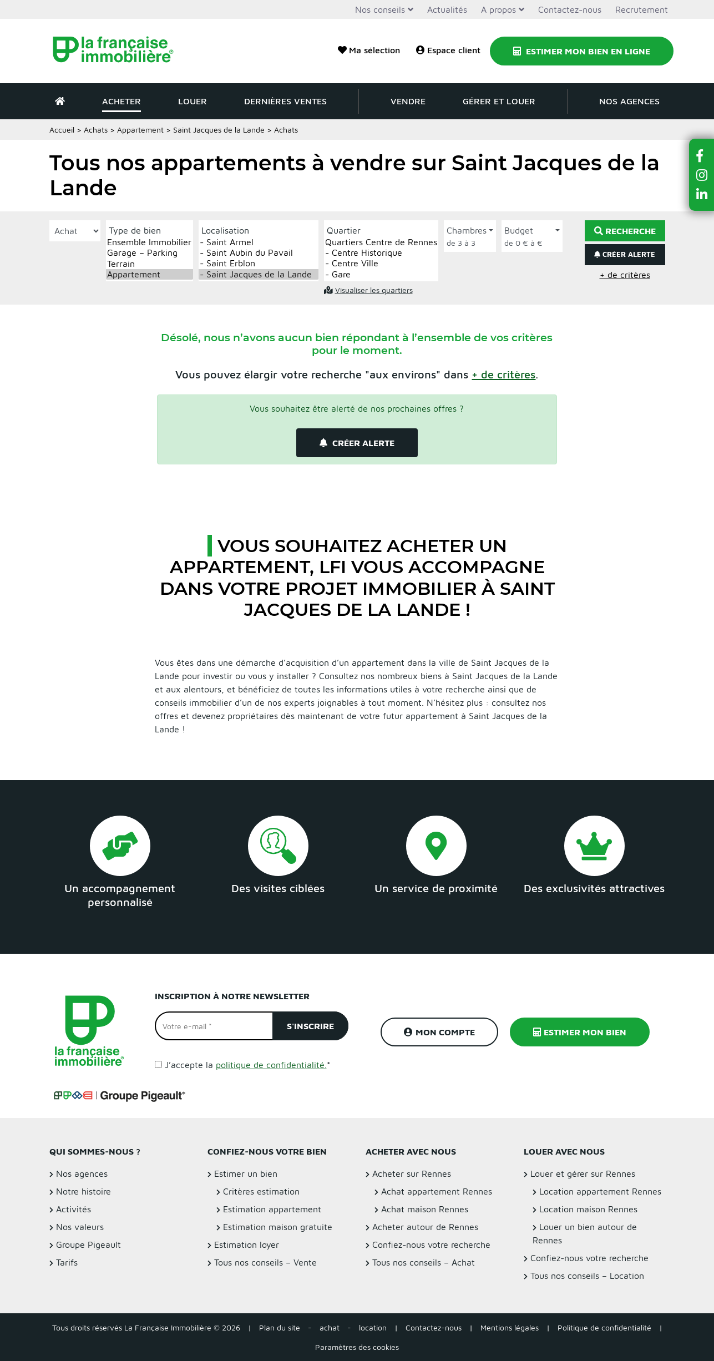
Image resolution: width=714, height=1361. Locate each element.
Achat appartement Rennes (436, 1191)
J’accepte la (248, 1065)
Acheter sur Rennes (411, 1173)
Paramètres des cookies (357, 1347)
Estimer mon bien (579, 1032)
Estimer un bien (245, 1173)
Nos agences (629, 101)
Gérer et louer (499, 101)
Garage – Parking (149, 252)
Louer (192, 101)
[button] (503, 374)
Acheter (121, 101)
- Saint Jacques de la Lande (258, 274)
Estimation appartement (272, 1209)
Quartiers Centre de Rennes (381, 242)
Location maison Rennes (588, 1209)
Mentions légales (509, 1327)
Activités (73, 1209)
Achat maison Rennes (424, 1209)
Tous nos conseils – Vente (265, 1262)
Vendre (408, 101)
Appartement (140, 129)
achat (330, 1327)
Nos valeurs (80, 1227)
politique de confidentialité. (271, 1065)
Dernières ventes (285, 101)
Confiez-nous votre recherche (431, 1244)
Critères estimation (261, 1191)
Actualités (447, 9)
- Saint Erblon (258, 263)
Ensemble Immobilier (149, 242)
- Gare (381, 274)
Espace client (448, 50)
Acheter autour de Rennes (425, 1227)
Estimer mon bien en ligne (581, 51)
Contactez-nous (569, 9)
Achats (96, 129)
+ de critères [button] (625, 275)
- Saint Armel (258, 242)
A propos (498, 9)
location (373, 1327)
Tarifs (67, 1262)
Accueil (61, 129)
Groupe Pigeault (88, 1244)
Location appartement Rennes (600, 1191)
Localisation (225, 230)
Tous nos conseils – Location (587, 1276)
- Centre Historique (381, 252)
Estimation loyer (246, 1244)
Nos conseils (380, 9)
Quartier (344, 230)
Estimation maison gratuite (277, 1227)
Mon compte (439, 1032)
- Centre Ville (381, 263)
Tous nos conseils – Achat (423, 1262)
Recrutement (641, 9)
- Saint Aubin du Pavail (258, 252)
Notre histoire (83, 1191)
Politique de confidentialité (604, 1327)
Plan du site (279, 1327)
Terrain (149, 264)
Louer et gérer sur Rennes (582, 1173)
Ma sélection (369, 50)
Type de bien (135, 230)
